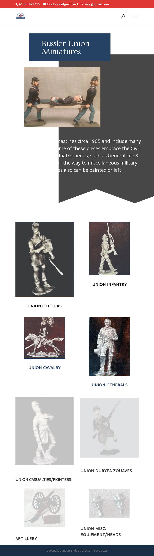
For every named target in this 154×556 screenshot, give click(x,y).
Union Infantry (109, 284)
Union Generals (109, 385)
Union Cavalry (44, 368)
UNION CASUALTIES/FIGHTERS (43, 479)
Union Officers (44, 306)
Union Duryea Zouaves (106, 470)
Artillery (26, 538)
